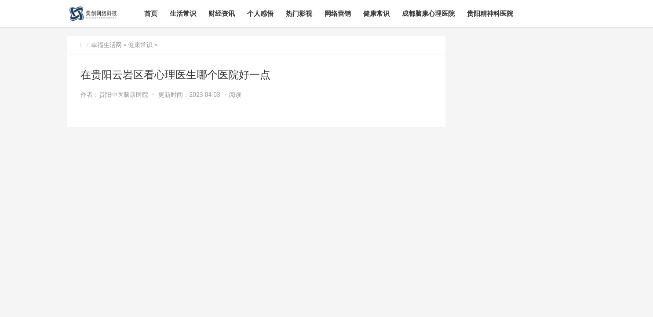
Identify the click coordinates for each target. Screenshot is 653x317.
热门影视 (299, 14)
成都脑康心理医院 (428, 14)
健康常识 (376, 14)
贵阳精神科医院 (490, 14)
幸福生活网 (106, 44)
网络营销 (338, 14)
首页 (150, 14)
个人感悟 (260, 14)
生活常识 (183, 14)
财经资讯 (221, 14)
